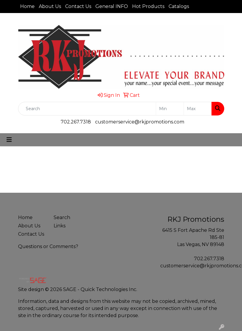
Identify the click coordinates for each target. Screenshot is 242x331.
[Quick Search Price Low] (170, 108)
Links (59, 226)
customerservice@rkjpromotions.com (139, 122)
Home (27, 6)
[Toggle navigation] (9, 140)
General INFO (111, 6)
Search (62, 217)
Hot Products (148, 6)
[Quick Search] (87, 108)
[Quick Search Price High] (198, 108)
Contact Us (78, 6)
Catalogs (179, 6)
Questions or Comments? (48, 246)
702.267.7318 (76, 122)
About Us (50, 6)
